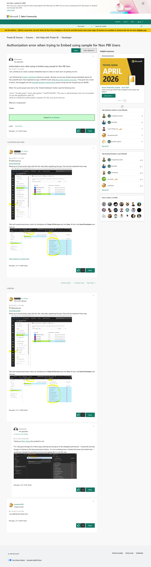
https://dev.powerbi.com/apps (66, 80)
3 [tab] (121, 100)
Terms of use (129, 553)
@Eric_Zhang (25, 441)
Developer (67, 37)
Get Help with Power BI (47, 37)
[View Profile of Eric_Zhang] (24, 151)
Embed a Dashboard (29, 77)
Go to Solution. (54, 117)
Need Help (18, 126)
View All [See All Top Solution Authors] (105, 146)
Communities (69, 16)
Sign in (126, 22)
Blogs (78, 16)
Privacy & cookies (117, 553)
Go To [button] (139, 22)
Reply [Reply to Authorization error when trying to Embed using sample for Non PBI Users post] (90, 131)
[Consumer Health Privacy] (34, 560)
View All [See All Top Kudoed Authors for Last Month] (105, 190)
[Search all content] (119, 26)
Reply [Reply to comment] (90, 270)
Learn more (11, 10)
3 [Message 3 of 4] (15, 265)
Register (117, 22)
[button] (76, 50)
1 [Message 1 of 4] (15, 131)
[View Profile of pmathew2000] (19, 504)
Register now (141, 30)
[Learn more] (108, 96)
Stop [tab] (125, 101)
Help (132, 22)
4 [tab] (122, 100)
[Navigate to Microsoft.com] (12, 16)
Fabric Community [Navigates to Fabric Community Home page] (29, 16)
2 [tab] (120, 100)
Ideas (59, 16)
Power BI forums (15, 37)
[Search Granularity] (85, 26)
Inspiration (51, 16)
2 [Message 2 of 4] (15, 521)
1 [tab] (118, 100)
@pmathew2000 (14, 163)
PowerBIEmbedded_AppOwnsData (44, 82)
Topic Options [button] (88, 50)
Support (94, 16)
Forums (41, 16)
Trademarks (139, 553)
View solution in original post (19, 259)
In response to (21, 434)
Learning (86, 16)
